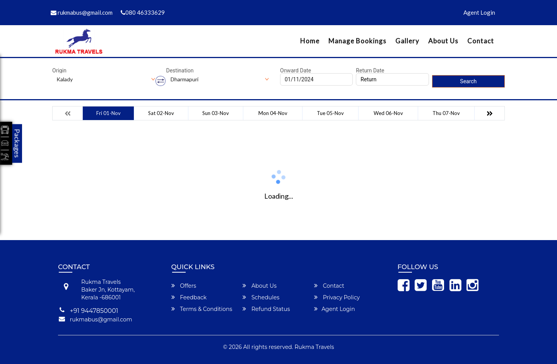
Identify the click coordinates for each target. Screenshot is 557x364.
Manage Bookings (357, 41)
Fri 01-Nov (108, 113)
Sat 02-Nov (161, 113)
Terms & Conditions (201, 309)
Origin (59, 70)
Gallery (407, 41)
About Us (443, 41)
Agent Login (479, 12)
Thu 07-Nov (446, 113)
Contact (480, 41)
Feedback (189, 297)
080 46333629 (143, 12)
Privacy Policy (337, 297)
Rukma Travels (314, 346)
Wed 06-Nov (388, 113)
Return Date (370, 70)
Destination (180, 70)
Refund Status (266, 309)
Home (310, 41)
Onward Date (295, 70)
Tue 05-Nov (330, 113)
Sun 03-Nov (215, 113)
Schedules (261, 297)
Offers (183, 285)
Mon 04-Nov (272, 113)
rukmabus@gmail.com (82, 12)
